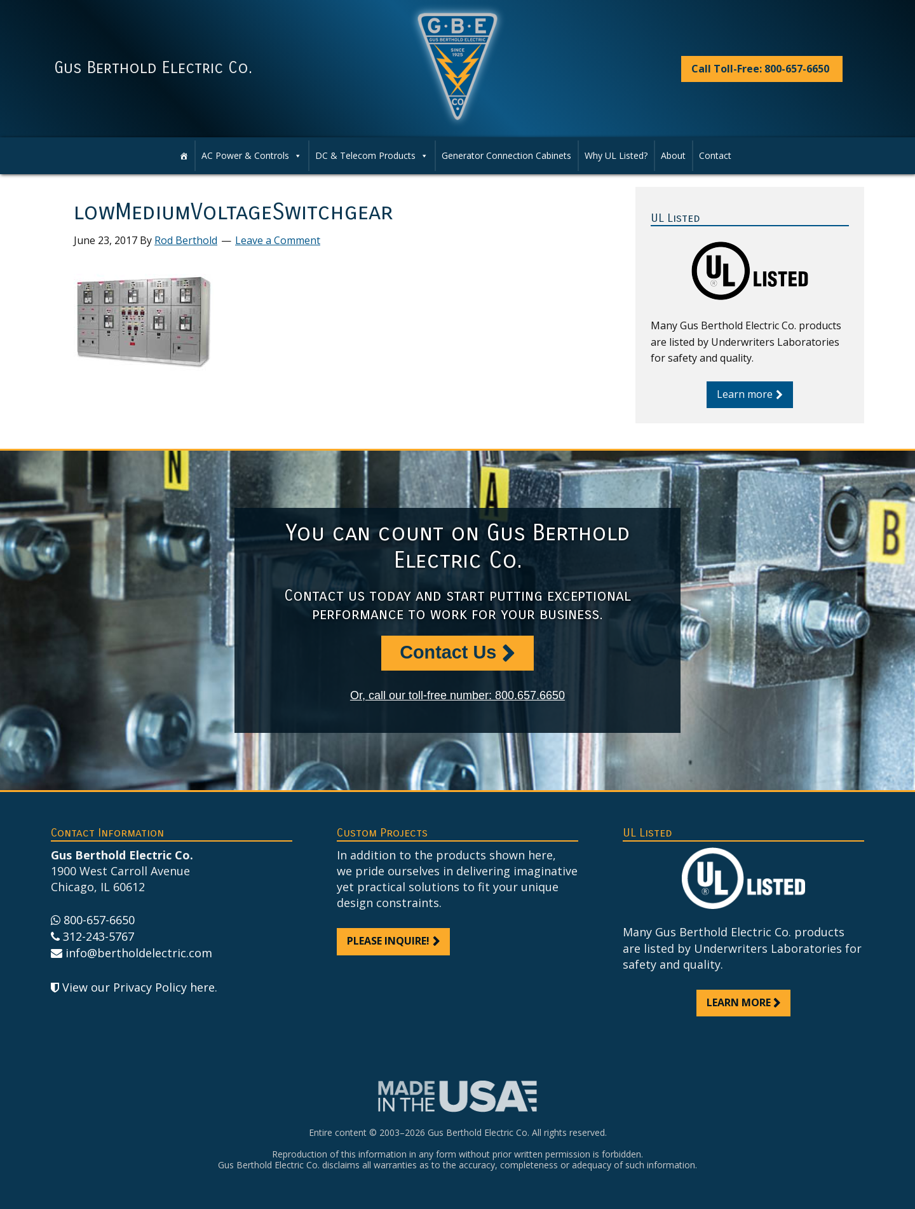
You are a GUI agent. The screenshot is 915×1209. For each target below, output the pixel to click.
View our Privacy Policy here (138, 987)
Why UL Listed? (616, 155)
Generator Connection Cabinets (506, 155)
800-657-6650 (99, 919)
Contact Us (448, 652)
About (673, 155)
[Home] (183, 155)
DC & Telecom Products (371, 155)
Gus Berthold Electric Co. (153, 68)
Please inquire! (388, 941)
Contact (715, 155)
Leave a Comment (277, 240)
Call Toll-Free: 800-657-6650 (760, 69)
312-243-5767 (98, 936)
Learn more (745, 394)
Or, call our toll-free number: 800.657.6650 (457, 695)
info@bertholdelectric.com (138, 952)
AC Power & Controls (251, 155)
